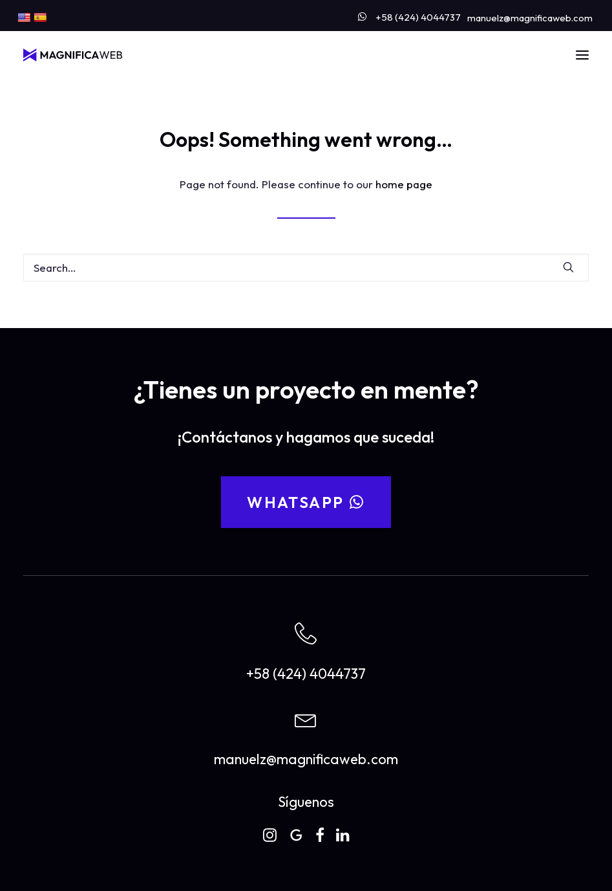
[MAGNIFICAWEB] (72, 55)
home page (403, 184)
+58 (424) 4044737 (418, 17)
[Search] (306, 267)
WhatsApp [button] (306, 502)
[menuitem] (409, 14)
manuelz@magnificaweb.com (530, 18)
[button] (582, 55)
